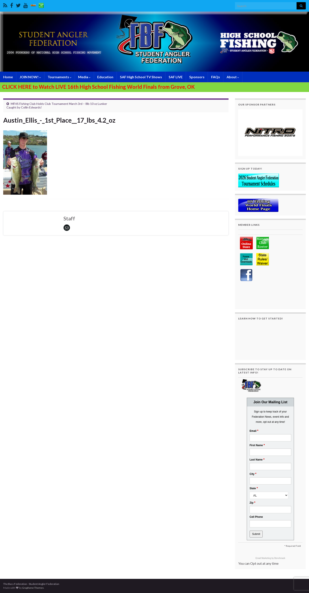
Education (105, 77)
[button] (270, 132)
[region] (270, 132)
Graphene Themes (33, 587)
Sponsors (196, 77)
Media (84, 77)
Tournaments (59, 77)
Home (8, 77)
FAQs (215, 77)
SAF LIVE (176, 77)
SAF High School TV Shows (141, 77)
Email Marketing (263, 558)
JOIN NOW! (30, 77)
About (233, 77)
